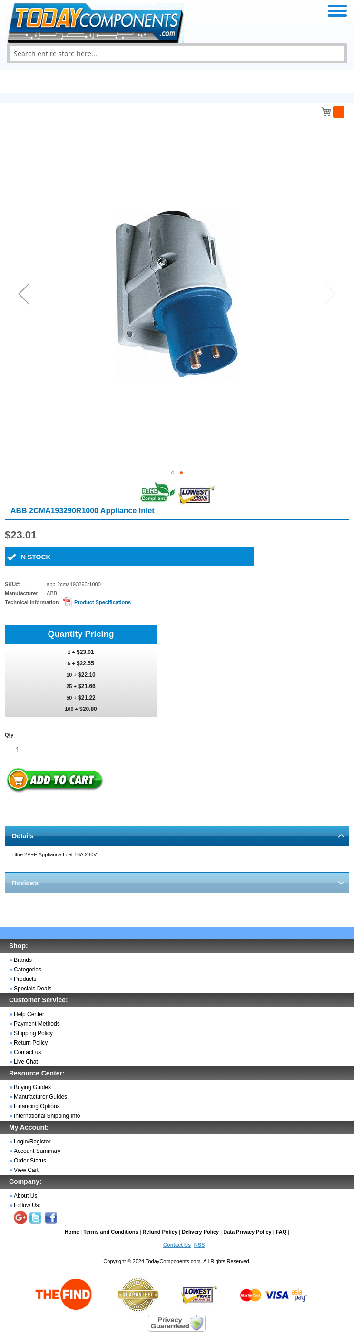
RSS (199, 1245)
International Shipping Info (47, 1116)
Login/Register (32, 1141)
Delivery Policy (200, 1232)
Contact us (27, 1052)
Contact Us (177, 1245)
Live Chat (26, 1061)
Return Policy (31, 1042)
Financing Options (37, 1106)
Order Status (30, 1160)
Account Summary (37, 1151)
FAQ (281, 1232)
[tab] (177, 836)
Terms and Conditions (110, 1232)
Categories (27, 969)
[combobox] (177, 53)
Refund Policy (160, 1232)
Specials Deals (32, 988)
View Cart (26, 1170)
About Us (25, 1195)
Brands (23, 960)
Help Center (29, 1014)
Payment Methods (37, 1023)
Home (72, 1232)
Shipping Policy (33, 1033)
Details (23, 836)
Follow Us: (27, 1205)
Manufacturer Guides (40, 1097)
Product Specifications (102, 602)
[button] (24, 294)
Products (25, 979)
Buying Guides (32, 1087)
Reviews (25, 883)
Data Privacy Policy (247, 1232)
